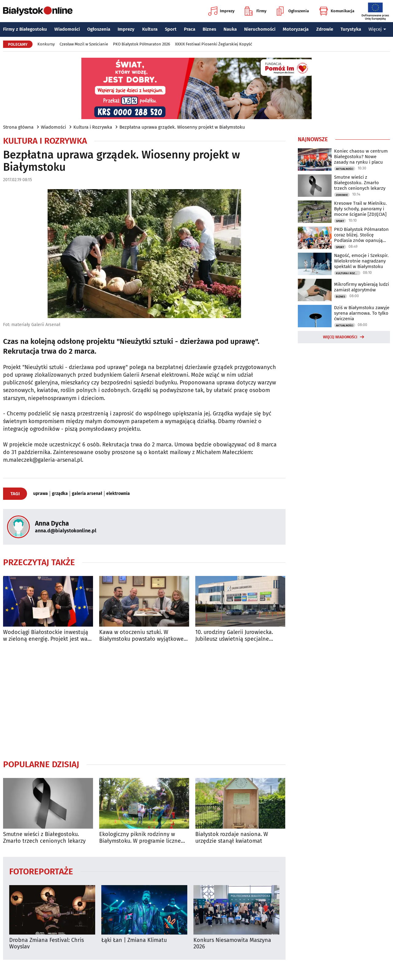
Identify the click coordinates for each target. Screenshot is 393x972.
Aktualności (344, 168)
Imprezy (221, 11)
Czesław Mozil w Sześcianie (84, 44)
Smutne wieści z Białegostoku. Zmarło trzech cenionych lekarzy (44, 837)
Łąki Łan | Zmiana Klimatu (134, 940)
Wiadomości (67, 29)
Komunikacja (336, 11)
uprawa (40, 494)
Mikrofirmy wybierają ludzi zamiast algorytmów (361, 287)
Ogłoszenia (293, 11)
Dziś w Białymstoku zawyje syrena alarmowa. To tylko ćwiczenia (361, 313)
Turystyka (350, 29)
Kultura (150, 29)
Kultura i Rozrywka (92, 127)
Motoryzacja (296, 29)
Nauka (230, 29)
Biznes (209, 29)
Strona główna (18, 127)
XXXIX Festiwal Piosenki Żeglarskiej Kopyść (213, 44)
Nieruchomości (259, 29)
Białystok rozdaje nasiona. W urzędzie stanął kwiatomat (231, 837)
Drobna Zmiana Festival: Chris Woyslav (46, 943)
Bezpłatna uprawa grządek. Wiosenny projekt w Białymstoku (182, 127)
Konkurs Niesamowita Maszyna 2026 (232, 943)
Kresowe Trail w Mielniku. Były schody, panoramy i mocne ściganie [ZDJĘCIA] (360, 208)
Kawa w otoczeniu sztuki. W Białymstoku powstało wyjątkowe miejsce (141, 635)
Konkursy (46, 44)
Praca (189, 29)
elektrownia (118, 494)
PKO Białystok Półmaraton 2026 (141, 44)
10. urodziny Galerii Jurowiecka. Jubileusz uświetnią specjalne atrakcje (234, 635)
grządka (60, 494)
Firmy (256, 11)
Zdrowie (324, 29)
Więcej (377, 29)
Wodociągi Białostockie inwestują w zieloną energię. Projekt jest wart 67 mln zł (47, 635)
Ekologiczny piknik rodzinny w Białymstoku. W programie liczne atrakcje (140, 837)
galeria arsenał (87, 494)
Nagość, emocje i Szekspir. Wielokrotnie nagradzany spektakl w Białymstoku (361, 261)
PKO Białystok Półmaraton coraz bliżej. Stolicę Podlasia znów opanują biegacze (361, 235)
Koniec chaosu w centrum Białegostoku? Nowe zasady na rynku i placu (361, 156)
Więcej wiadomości (340, 337)
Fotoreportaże (41, 871)
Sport (171, 29)
